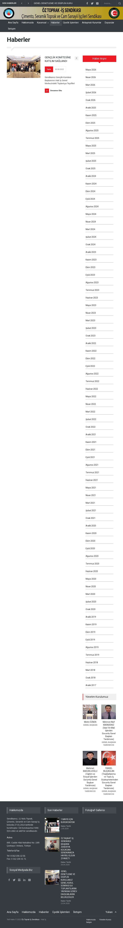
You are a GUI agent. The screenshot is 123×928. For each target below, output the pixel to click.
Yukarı (109, 912)
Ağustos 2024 (92, 206)
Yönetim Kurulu (105, 920)
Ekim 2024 (90, 191)
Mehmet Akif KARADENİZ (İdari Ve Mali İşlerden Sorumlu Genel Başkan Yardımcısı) (109, 730)
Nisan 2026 (91, 77)
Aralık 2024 (91, 176)
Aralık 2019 (91, 617)
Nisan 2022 (91, 404)
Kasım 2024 (91, 184)
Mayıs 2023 (91, 305)
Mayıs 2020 (91, 579)
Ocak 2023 (90, 336)
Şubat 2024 (91, 237)
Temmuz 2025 (92, 138)
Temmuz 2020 (92, 563)
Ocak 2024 (90, 244)
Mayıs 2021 (91, 488)
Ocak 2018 (90, 677)
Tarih (49, 69)
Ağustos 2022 (92, 374)
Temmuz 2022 (92, 381)
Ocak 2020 (90, 609)
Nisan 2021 (91, 495)
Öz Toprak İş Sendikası (30, 920)
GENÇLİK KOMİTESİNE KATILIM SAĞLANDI (58, 59)
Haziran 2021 (92, 480)
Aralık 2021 (91, 434)
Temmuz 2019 (92, 655)
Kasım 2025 (91, 115)
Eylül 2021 (90, 457)
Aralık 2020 (91, 526)
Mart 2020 (90, 594)
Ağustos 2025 (92, 130)
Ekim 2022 (90, 358)
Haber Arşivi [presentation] (99, 58)
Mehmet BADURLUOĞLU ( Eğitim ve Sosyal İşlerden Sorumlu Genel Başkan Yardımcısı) (90, 777)
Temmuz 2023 (92, 290)
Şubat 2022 (91, 419)
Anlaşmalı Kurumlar (91, 22)
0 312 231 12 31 (18, 856)
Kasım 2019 (91, 624)
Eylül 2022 (90, 366)
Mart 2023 (90, 320)
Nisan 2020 (91, 586)
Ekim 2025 (90, 123)
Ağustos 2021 (92, 465)
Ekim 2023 (90, 267)
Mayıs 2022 (91, 396)
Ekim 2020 (90, 541)
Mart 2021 (90, 503)
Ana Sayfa (13, 22)
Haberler (55, 22)
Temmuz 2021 (92, 472)
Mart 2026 (90, 85)
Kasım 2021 (91, 442)
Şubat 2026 (91, 92)
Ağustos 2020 (92, 556)
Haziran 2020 (92, 571)
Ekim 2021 (90, 450)
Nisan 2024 (91, 222)
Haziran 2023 (92, 298)
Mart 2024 (90, 229)
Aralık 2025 (91, 108)
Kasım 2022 (91, 351)
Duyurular (109, 22)
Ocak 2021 (90, 518)
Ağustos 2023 (92, 282)
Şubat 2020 (91, 601)
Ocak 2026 (90, 100)
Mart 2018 (90, 670)
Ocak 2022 (90, 427)
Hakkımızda (28, 22)
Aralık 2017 (91, 685)
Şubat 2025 (91, 161)
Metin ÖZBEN (90, 722)
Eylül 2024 (90, 199)
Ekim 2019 (90, 632)
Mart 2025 (90, 153)
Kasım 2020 (91, 533)
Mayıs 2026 (91, 70)
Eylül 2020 (90, 548)
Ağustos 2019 (92, 647)
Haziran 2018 (92, 662)
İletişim (11, 28)
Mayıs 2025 (91, 146)
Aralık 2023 (91, 252)
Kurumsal (41, 22)
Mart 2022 (90, 412)
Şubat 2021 (91, 510)
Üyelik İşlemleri (71, 22)
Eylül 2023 (90, 275)
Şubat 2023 (91, 328)
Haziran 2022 (92, 389)
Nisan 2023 (91, 313)
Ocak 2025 (90, 168)
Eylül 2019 (90, 639)
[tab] (99, 60)
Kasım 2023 (91, 260)
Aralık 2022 (91, 343)
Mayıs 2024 (91, 214)
